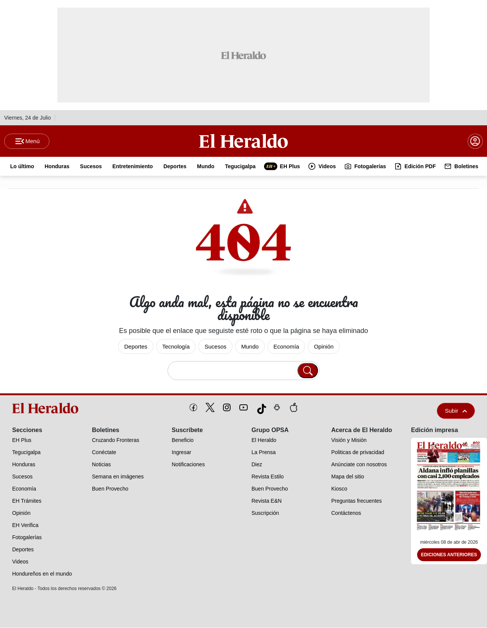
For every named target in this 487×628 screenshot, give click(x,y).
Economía (286, 347)
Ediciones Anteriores (449, 555)
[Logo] (243, 141)
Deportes (135, 347)
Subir (456, 411)
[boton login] (475, 141)
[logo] (47, 408)
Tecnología (176, 347)
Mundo (250, 347)
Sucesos (215, 347)
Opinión (324, 347)
